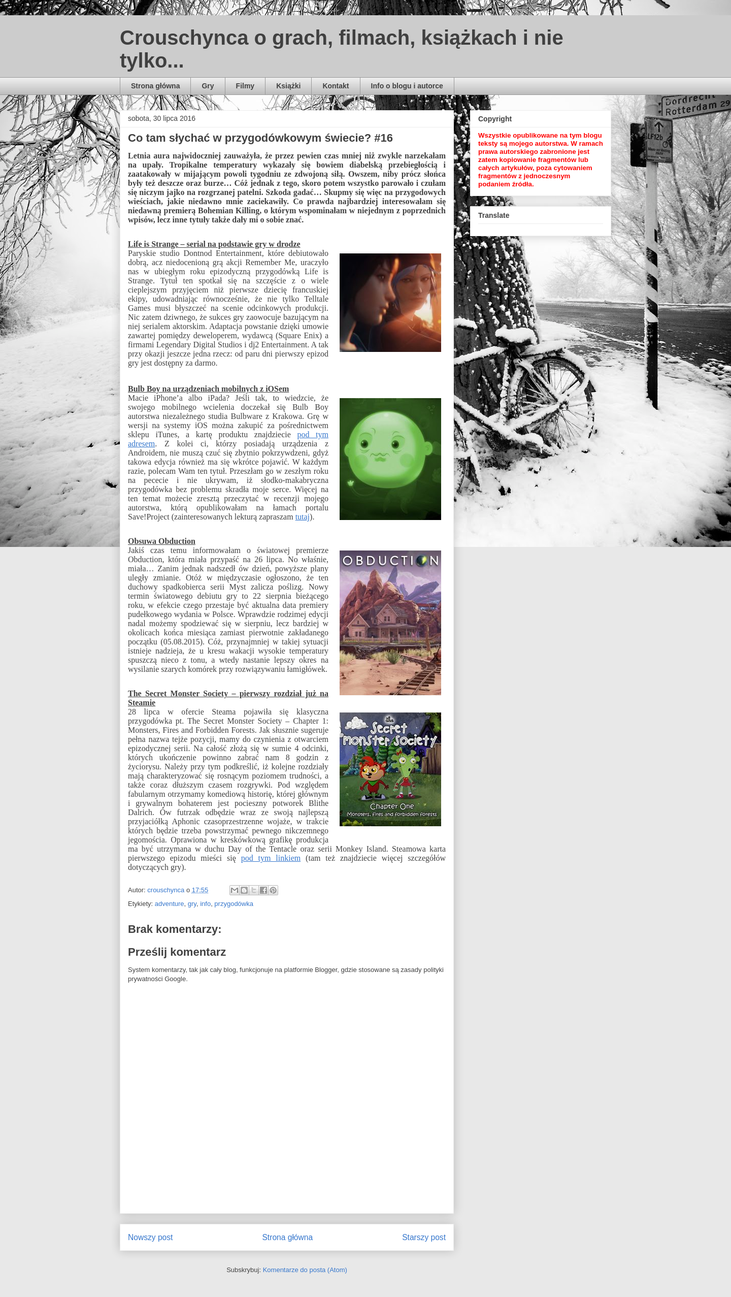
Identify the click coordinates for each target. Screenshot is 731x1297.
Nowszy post (150, 1237)
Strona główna (155, 86)
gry (192, 903)
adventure (169, 903)
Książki (288, 86)
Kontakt (335, 86)
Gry (208, 86)
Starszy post (424, 1237)
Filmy (245, 86)
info (205, 903)
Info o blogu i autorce (407, 86)
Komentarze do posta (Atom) (305, 1270)
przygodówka (233, 903)
